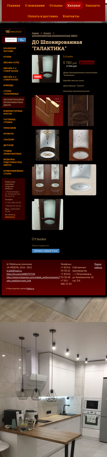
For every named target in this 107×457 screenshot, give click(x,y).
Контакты (71, 16)
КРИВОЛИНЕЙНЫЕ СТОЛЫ (13, 172)
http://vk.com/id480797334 (21, 274)
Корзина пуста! (14, 31)
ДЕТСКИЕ (8, 145)
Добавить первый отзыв (45, 251)
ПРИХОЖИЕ (9, 127)
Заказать (92, 5)
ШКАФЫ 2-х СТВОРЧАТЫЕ (10, 69)
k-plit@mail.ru (10, 215)
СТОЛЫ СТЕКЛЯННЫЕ (11, 92)
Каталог (74, 5)
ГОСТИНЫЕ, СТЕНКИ (9, 120)
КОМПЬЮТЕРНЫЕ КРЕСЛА (13, 112)
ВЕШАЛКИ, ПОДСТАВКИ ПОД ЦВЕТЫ (12, 162)
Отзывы (56, 5)
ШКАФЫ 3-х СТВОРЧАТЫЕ (10, 78)
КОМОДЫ (8, 85)
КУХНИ (7, 56)
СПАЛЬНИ (8, 139)
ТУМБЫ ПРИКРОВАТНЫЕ (12, 152)
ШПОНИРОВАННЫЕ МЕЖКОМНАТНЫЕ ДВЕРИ (13, 102)
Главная (13, 5)
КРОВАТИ (8, 133)
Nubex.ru (30, 288)
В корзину (88, 62)
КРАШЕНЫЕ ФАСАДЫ (9, 49)
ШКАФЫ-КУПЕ (11, 62)
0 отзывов (68, 56)
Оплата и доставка (43, 16)
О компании (35, 5)
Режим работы (98, 266)
